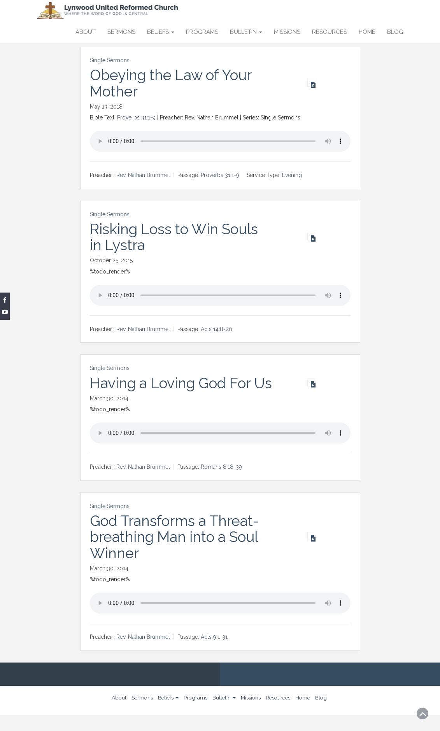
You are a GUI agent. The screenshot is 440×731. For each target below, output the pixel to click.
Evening (292, 175)
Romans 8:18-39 (221, 483)
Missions (287, 31)
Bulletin (246, 31)
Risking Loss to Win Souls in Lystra (175, 237)
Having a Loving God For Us (172, 391)
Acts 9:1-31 (214, 653)
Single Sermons (110, 60)
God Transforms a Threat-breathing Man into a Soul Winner (176, 553)
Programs (202, 31)
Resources (329, 31)
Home (367, 31)
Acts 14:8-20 (216, 329)
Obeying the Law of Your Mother (173, 83)
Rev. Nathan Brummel (143, 175)
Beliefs (160, 31)
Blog (395, 31)
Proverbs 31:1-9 (136, 117)
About (85, 31)
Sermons (121, 31)
